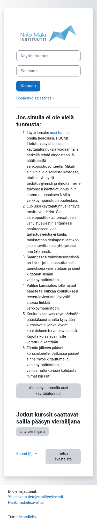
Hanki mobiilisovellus (26, 502)
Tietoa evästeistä (63, 456)
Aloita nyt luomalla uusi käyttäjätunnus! (48, 391)
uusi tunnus (59, 132)
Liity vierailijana (32, 431)
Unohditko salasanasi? (35, 98)
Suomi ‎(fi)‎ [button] (25, 453)
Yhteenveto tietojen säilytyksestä (35, 497)
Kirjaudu (28, 85)
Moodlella (27, 516)
